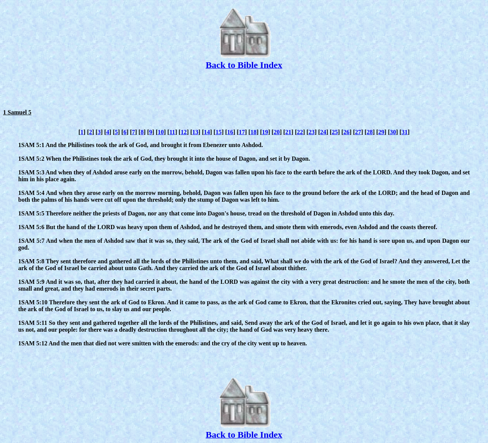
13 (195, 132)
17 (242, 132)
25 (335, 132)
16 (230, 132)
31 (405, 132)
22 (300, 132)
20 (277, 132)
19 (265, 132)
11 (172, 132)
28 (370, 132)
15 (218, 132)
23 (312, 132)
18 (253, 132)
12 (183, 132)
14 (207, 132)
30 (393, 132)
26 (347, 132)
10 (161, 132)
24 (323, 132)
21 (288, 132)
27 (358, 132)
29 (381, 132)
